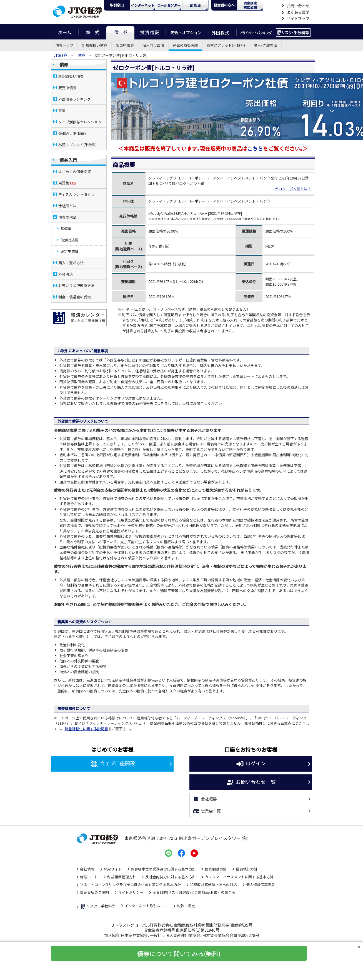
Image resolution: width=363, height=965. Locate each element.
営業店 (195, 5)
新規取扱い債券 (94, 45)
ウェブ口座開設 (112, 758)
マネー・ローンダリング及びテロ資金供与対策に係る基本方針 (130, 879)
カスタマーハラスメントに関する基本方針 (239, 871)
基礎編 (66, 217)
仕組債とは (67, 194)
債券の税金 (67, 205)
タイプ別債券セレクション (80, 121)
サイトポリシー (130, 886)
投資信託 (150, 31)
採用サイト (113, 863)
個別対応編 (70, 228)
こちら (255, 132)
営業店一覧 (206, 805)
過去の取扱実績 (185, 45)
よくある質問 (295, 12)
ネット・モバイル (143, 5)
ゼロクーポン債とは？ (293, 173)
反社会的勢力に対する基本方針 (170, 871)
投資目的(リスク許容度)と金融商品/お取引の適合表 (194, 886)
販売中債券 (125, 45)
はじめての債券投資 (74, 171)
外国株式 (221, 31)
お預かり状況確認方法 (76, 274)
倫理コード (89, 871)
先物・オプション (185, 31)
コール (169, 5)
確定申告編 (70, 240)
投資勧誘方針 (216, 863)
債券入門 (68, 159)
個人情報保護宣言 (260, 879)
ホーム (65, 31)
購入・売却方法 (71, 251)
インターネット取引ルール (146, 900)
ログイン (251, 758)
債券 (120, 31)
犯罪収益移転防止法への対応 (213, 879)
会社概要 (204, 793)
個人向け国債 (153, 45)
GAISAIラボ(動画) (72, 133)
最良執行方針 (246, 863)
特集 (62, 110)
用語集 (67, 183)
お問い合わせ (295, 6)
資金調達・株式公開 (250, 5)
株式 (92, 31)
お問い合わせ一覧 (251, 776)
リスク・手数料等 (97, 901)
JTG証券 (61, 55)
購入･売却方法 (265, 45)
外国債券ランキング (74, 99)
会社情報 (87, 863)
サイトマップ (295, 19)
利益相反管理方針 (121, 871)
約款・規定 (186, 900)
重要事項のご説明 (94, 886)
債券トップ (64, 45)
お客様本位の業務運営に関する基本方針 (163, 863)
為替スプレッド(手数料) (226, 45)
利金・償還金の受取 (74, 285)
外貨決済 (65, 262)
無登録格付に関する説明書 (86, 723)
